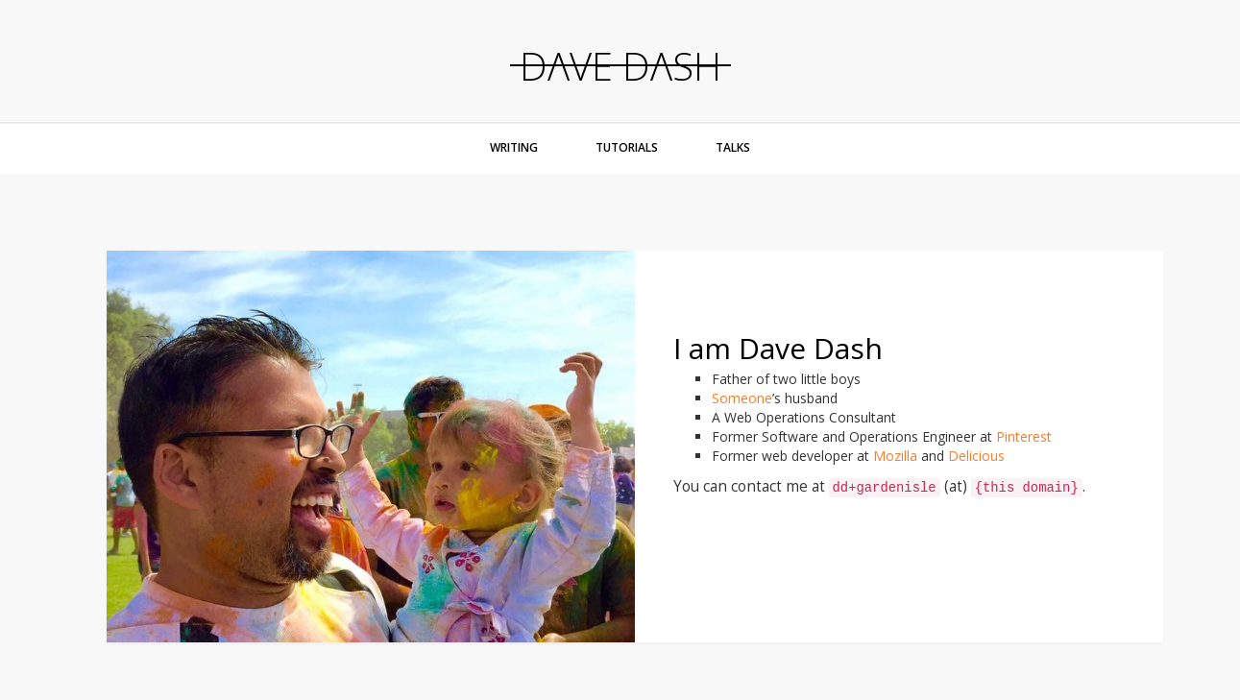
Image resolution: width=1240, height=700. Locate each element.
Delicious (976, 456)
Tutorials (627, 147)
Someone (742, 398)
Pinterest (1024, 436)
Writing (514, 147)
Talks (733, 147)
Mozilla (895, 456)
